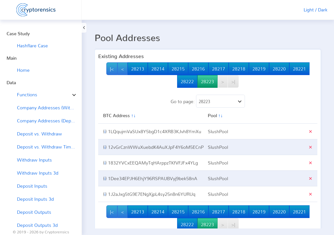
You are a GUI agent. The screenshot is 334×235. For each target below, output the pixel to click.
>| (233, 81)
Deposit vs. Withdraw (39, 133)
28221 (299, 68)
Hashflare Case (32, 45)
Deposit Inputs (32, 186)
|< (112, 68)
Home (23, 70)
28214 (157, 68)
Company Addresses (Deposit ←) (49, 120)
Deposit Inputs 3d (35, 199)
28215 (178, 68)
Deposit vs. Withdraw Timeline (49, 146)
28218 (238, 68)
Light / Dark (315, 9)
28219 (259, 68)
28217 (218, 68)
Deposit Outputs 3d (37, 225)
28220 (279, 68)
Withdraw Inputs (34, 160)
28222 (187, 81)
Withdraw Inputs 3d (37, 173)
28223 (207, 81)
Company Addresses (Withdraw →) (49, 107)
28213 (137, 68)
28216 (198, 68)
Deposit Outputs (34, 212)
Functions (22, 94)
